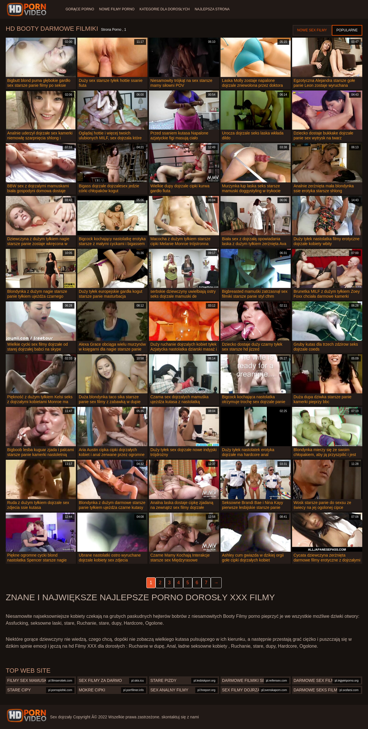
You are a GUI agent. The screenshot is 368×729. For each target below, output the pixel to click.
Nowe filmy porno (118, 9)
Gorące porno (80, 9)
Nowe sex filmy (312, 30)
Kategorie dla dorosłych (168, 9)
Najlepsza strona (217, 9)
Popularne (347, 30)
